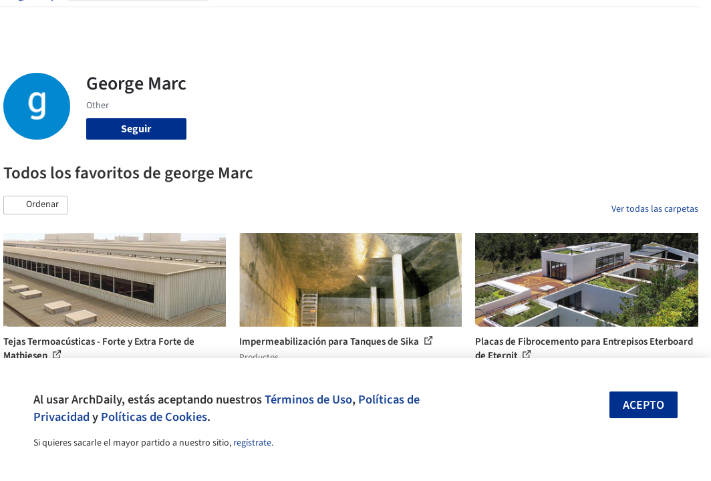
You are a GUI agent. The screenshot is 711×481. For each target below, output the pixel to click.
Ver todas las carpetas (654, 209)
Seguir (136, 129)
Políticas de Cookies (154, 417)
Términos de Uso (308, 399)
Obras (233, 18)
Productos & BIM (345, 18)
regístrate (252, 443)
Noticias (410, 18)
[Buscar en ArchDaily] (148, 19)
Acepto (643, 405)
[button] (35, 205)
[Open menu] (677, 18)
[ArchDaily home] (34, 18)
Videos (452, 18)
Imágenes (277, 18)
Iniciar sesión (522, 18)
